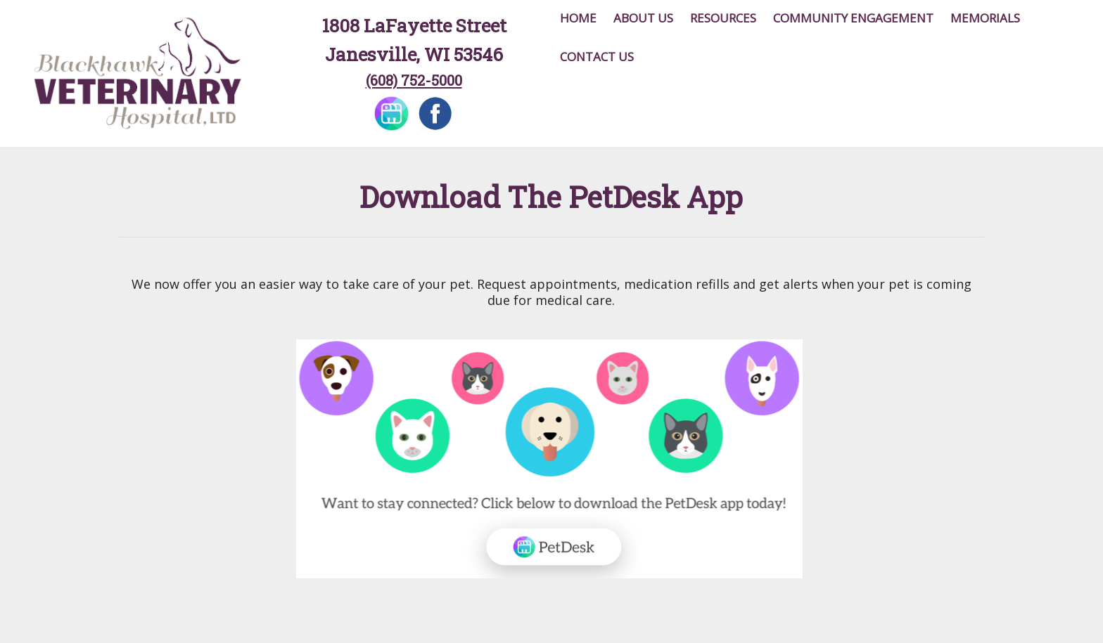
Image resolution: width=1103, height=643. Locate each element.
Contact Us (597, 56)
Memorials (985, 18)
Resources (723, 18)
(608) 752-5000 (414, 80)
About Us (643, 18)
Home (578, 18)
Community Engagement (853, 18)
